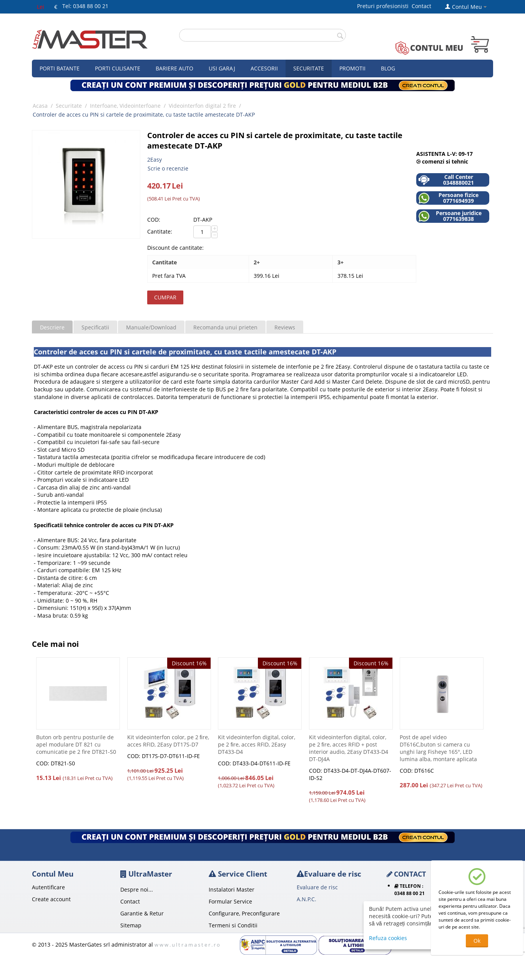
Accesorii (264, 68)
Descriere (52, 327)
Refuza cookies (388, 938)
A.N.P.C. (306, 899)
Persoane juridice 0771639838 (450, 216)
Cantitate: (159, 231)
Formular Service (230, 901)
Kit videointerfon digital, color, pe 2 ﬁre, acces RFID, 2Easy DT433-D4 (256, 744)
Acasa (40, 105)
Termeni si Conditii (233, 925)
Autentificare (48, 887)
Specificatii (95, 327)
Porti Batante (60, 68)
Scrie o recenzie (168, 168)
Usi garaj (222, 68)
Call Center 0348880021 (446, 180)
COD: (153, 219)
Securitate (308, 68)
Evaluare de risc (317, 887)
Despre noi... (136, 889)
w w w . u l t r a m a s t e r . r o (187, 944)
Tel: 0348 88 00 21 (85, 6)
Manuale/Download (151, 327)
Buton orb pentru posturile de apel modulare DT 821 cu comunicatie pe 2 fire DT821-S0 (76, 744)
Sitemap (130, 925)
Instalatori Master (231, 889)
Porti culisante (117, 68)
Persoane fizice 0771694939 (448, 198)
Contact (421, 6)
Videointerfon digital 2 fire (202, 105)
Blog (388, 68)
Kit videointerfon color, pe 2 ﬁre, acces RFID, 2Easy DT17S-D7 (168, 740)
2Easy (154, 159)
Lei (40, 6)
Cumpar (165, 297)
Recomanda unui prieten (225, 327)
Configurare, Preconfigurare (244, 913)
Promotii (352, 68)
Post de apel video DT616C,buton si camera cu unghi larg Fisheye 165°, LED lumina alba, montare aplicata (438, 748)
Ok (476, 940)
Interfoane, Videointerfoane (125, 105)
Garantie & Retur (142, 913)
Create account (51, 899)
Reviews (284, 327)
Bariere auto (174, 68)
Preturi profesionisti (384, 6)
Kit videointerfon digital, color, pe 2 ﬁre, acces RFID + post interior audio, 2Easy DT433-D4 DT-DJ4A (348, 748)
